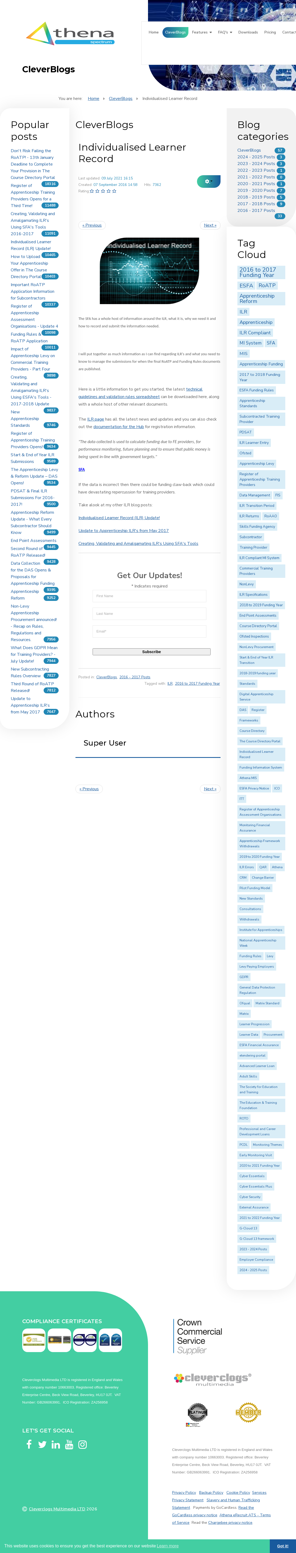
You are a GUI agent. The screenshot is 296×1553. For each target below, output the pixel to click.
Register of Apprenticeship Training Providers (260, 479)
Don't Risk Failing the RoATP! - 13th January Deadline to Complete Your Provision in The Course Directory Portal (33, 164)
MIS (244, 353)
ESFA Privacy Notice (254, 788)
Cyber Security (250, 1197)
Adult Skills (248, 1076)
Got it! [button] (283, 1546)
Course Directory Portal (258, 626)
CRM (243, 877)
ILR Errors (247, 867)
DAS (243, 710)
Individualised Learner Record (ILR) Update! (119, 518)
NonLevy (247, 584)
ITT (242, 799)
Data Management (255, 495)
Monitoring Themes (267, 1145)
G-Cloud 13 (248, 1228)
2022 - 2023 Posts (256, 170)
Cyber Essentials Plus (256, 1186)
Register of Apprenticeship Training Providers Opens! (33, 440)
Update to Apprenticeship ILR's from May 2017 (30, 705)
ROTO (244, 1118)
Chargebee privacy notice (230, 1522)
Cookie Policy (238, 1492)
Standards (247, 684)
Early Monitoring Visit (256, 1155)
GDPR (244, 977)
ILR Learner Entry (254, 442)
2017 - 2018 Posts (256, 204)
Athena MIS (248, 778)
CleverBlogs (175, 32)
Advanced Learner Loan (257, 1066)
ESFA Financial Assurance (259, 1045)
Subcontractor (251, 537)
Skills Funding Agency (257, 526)
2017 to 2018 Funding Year (260, 377)
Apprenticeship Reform (257, 298)
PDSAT (246, 432)
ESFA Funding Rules (257, 390)
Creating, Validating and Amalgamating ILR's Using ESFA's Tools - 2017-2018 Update (31, 390)
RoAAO (270, 516)
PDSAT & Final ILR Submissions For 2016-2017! (33, 497)
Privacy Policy (184, 1492)
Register (258, 710)
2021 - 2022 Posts (256, 177)
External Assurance (254, 1207)
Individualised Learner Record (257, 754)
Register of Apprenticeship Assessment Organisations (261, 812)
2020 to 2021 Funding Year (260, 1165)
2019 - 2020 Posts (256, 190)
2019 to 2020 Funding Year (260, 857)
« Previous (92, 225)
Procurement (273, 1034)
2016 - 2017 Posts (134, 677)
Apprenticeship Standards (252, 403)
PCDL (244, 1145)
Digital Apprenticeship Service (256, 697)
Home (154, 32)
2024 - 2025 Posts (256, 157)
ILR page (95, 419)
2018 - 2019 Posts (256, 197)
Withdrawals (249, 919)
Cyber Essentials (252, 1176)
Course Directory (252, 731)
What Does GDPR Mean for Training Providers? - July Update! (34, 654)
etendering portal (252, 1055)
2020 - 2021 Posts (256, 184)
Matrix (244, 1014)
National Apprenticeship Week (258, 943)
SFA (271, 343)
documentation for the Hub (118, 427)
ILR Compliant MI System (259, 558)
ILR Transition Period (257, 505)
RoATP (267, 285)
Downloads (248, 32)
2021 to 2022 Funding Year (260, 1218)
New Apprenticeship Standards (25, 418)
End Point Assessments (33, 541)
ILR (170, 683)
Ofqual (245, 1003)
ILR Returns (249, 516)
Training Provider (253, 547)
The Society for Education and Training (259, 1089)
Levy (270, 956)
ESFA (246, 285)
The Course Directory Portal (260, 741)
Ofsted (245, 453)
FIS (277, 495)
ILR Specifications (254, 594)
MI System (250, 343)
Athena (277, 867)
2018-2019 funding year (258, 673)
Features (200, 32)
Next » (210, 225)
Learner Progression (255, 1024)
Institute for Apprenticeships (261, 930)
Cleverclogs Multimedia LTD (57, 1509)
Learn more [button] (168, 1546)
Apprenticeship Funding (261, 364)
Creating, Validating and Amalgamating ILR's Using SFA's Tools (138, 544)
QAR (263, 867)
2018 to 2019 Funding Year (261, 605)
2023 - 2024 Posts (256, 164)
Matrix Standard (267, 1003)
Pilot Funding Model (255, 888)
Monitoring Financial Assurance (255, 828)
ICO (277, 788)
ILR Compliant (255, 333)
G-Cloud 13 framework (257, 1239)
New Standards (251, 898)
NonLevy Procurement (257, 647)
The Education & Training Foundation (258, 1105)
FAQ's (223, 32)
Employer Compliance (256, 1260)
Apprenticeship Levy (257, 463)
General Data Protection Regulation (257, 990)
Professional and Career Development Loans (258, 1131)
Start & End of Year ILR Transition (256, 660)
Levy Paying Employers (257, 966)
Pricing (270, 32)
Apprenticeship (256, 322)
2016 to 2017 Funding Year (197, 683)
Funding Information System (261, 767)
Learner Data (249, 1034)
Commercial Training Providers (256, 571)
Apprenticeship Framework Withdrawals (260, 843)
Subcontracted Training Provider (260, 419)
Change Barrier (263, 877)
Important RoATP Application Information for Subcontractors (32, 291)
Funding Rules (250, 956)
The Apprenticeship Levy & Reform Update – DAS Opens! (34, 476)
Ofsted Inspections (254, 636)
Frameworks (249, 720)
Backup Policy (211, 1492)
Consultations (250, 909)
